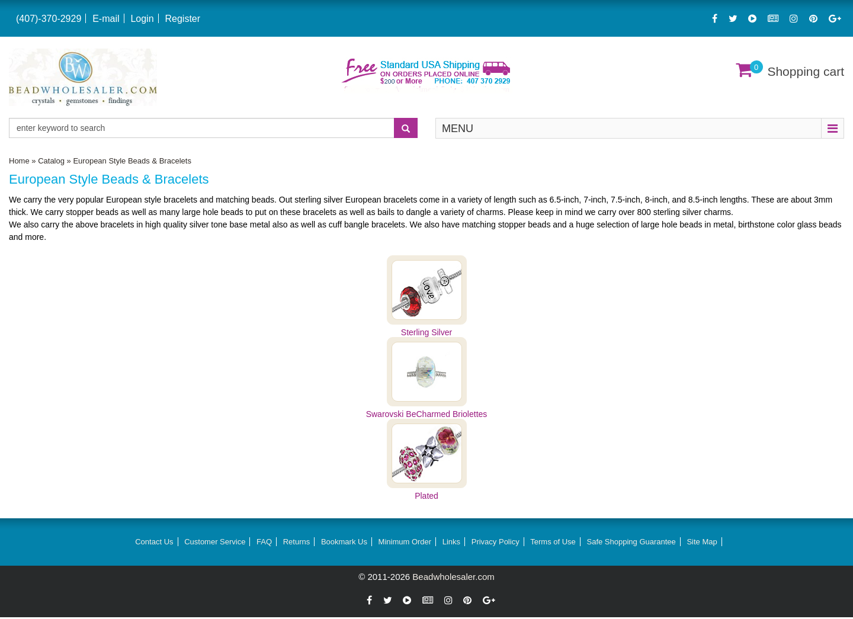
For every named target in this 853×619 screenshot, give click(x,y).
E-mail (105, 19)
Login (141, 19)
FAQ (264, 541)
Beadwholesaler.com (453, 577)
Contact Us (154, 541)
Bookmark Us (344, 541)
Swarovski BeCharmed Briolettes (427, 414)
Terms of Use (553, 541)
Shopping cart (805, 71)
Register (182, 19)
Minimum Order (405, 541)
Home (19, 160)
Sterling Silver (426, 332)
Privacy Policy (496, 541)
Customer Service (214, 541)
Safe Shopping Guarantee (630, 541)
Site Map (702, 541)
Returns (296, 541)
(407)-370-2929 (48, 19)
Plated (426, 496)
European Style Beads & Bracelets (132, 160)
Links (451, 541)
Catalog (51, 160)
